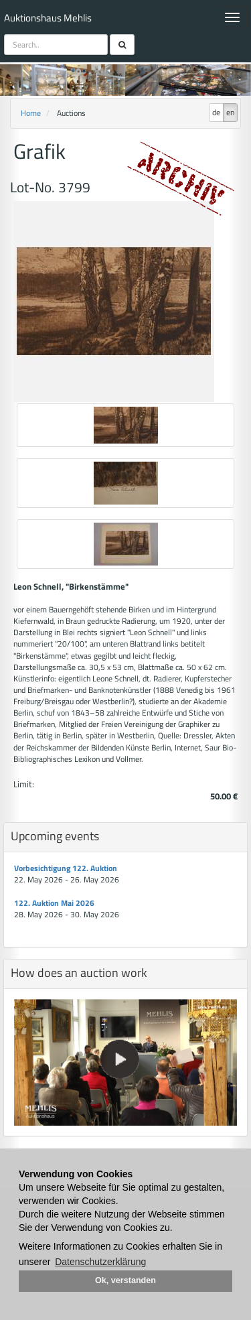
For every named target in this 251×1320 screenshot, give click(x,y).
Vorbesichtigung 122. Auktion (65, 868)
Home (31, 113)
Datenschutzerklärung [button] (100, 1261)
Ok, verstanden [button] (125, 1280)
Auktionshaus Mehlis (48, 17)
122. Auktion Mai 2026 (54, 903)
